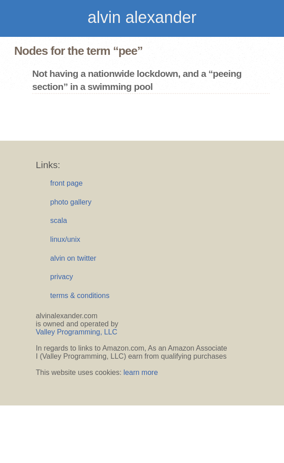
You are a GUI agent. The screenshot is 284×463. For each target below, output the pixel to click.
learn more (140, 372)
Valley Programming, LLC (76, 332)
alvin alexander (141, 17)
